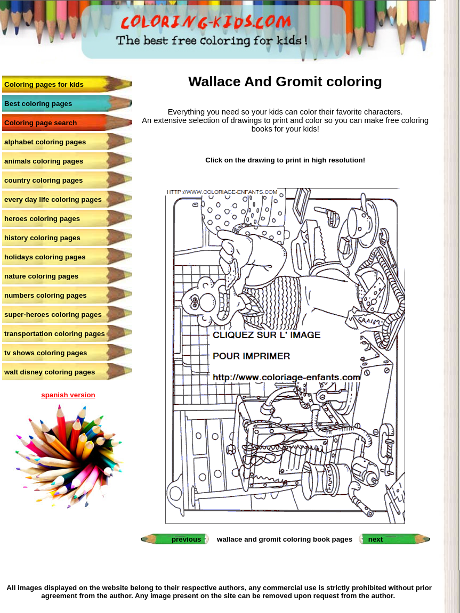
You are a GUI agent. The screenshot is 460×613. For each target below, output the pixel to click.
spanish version (68, 395)
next (375, 539)
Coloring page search (40, 123)
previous (186, 539)
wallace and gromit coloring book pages (284, 539)
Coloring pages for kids (44, 84)
